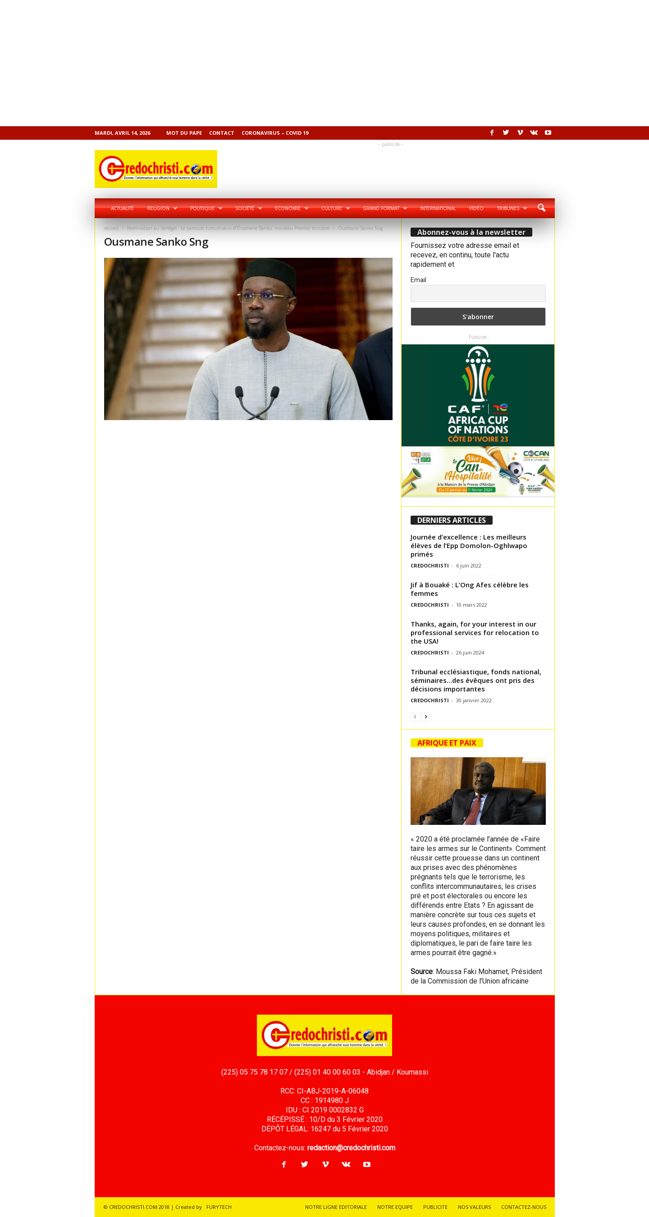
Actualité (122, 208)
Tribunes (512, 208)
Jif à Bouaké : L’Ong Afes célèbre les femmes (470, 589)
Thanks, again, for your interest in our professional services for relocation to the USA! (475, 632)
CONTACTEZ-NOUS (523, 1206)
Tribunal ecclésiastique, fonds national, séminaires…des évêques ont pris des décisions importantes (476, 680)
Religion (162, 208)
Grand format (385, 208)
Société (248, 208)
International (438, 208)
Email (418, 280)
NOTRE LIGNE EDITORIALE (336, 1206)
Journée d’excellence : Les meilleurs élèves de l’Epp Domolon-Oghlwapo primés (469, 545)
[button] (541, 208)
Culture (335, 208)
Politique (206, 208)
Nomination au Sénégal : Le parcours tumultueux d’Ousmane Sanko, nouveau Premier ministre (228, 228)
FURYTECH (219, 1206)
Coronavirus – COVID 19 (275, 132)
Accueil (111, 228)
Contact (221, 132)
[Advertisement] (270, 63)
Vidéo (476, 208)
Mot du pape (184, 132)
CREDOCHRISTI (430, 565)
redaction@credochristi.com (351, 1148)
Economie (292, 208)
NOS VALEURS (474, 1206)
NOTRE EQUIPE (395, 1206)
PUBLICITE (435, 1206)
